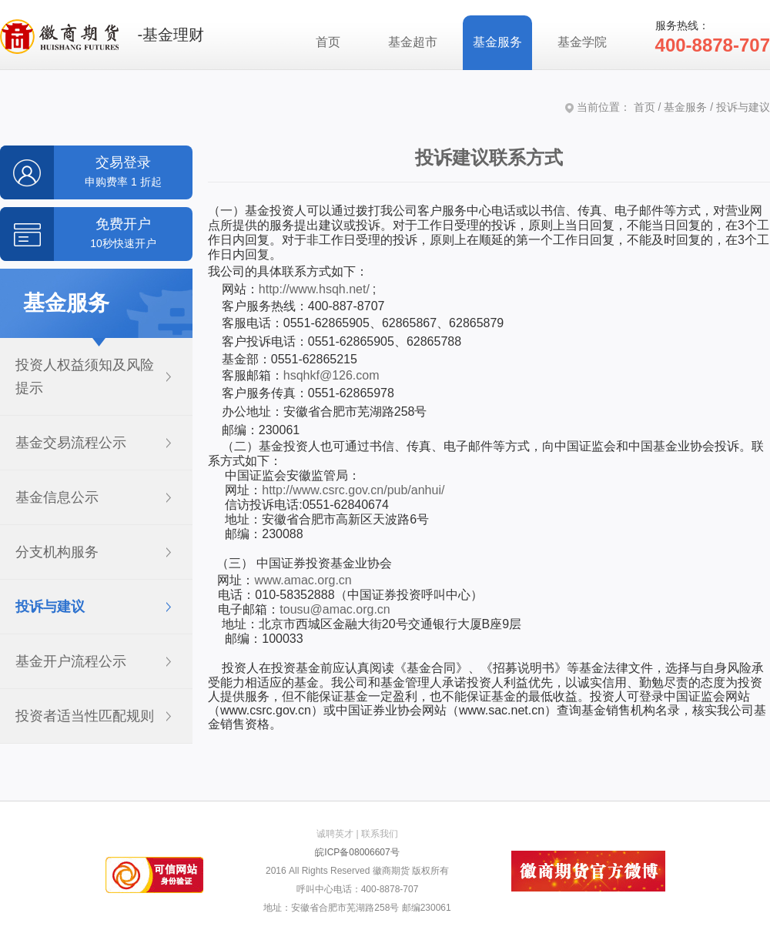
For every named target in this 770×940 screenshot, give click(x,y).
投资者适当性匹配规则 (84, 716)
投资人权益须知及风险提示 (84, 376)
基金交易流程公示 (70, 442)
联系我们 (379, 833)
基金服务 (497, 42)
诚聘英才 (334, 833)
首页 (328, 42)
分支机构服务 (57, 552)
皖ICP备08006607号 (357, 852)
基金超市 (412, 42)
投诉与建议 (50, 606)
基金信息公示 (57, 497)
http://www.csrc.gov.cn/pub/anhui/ (353, 490)
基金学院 (582, 42)
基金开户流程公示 (70, 661)
